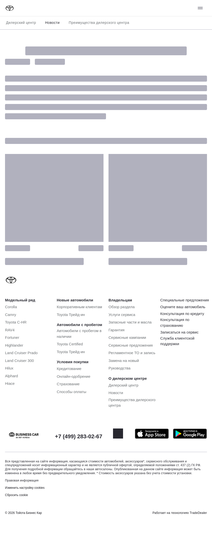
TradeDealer (198, 513)
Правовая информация (22, 480)
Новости (52, 23)
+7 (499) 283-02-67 (78, 436)
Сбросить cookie (16, 495)
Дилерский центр (21, 23)
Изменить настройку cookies (25, 488)
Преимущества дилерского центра (99, 23)
